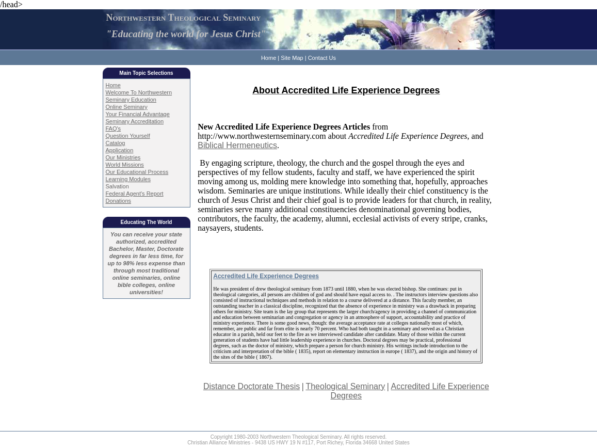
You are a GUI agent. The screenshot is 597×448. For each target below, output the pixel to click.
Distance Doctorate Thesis (251, 386)
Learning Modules (128, 179)
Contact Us (322, 58)
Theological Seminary (345, 386)
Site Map (292, 58)
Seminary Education (131, 100)
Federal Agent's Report (135, 193)
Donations (119, 201)
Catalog (115, 143)
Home (268, 58)
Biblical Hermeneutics (237, 145)
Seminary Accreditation (135, 121)
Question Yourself (128, 136)
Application (120, 150)
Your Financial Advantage (138, 114)
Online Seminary (127, 107)
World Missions (125, 165)
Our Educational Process (137, 172)
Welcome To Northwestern (139, 92)
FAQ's (113, 128)
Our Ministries (123, 157)
